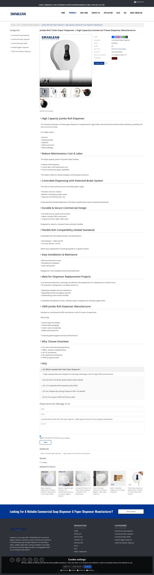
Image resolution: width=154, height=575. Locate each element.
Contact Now (99, 63)
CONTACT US (96, 13)
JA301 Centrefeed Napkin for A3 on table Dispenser (117, 490)
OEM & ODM (84, 13)
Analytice (72, 570)
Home (13, 25)
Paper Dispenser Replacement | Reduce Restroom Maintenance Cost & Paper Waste (48, 491)
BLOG (118, 13)
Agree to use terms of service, (55, 437)
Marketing (90, 570)
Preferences (81, 570)
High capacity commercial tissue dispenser (76, 453)
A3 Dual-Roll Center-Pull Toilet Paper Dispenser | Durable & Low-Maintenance (83, 491)
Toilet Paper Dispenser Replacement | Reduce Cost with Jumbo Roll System (135, 491)
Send (45, 442)
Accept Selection (77, 566)
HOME (63, 13)
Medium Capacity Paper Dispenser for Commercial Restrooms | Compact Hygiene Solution (65, 492)
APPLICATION (108, 13)
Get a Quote (130, 511)
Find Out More (15, 554)
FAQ (125, 13)
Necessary (64, 570)
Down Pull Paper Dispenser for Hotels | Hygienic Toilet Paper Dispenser (100, 491)
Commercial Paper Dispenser (30, 25)
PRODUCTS (72, 13)
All (18, 25)
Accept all (87, 566)
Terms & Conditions (64, 438)
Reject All (66, 566)
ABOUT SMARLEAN (136, 13)
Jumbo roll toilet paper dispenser (51, 453)
